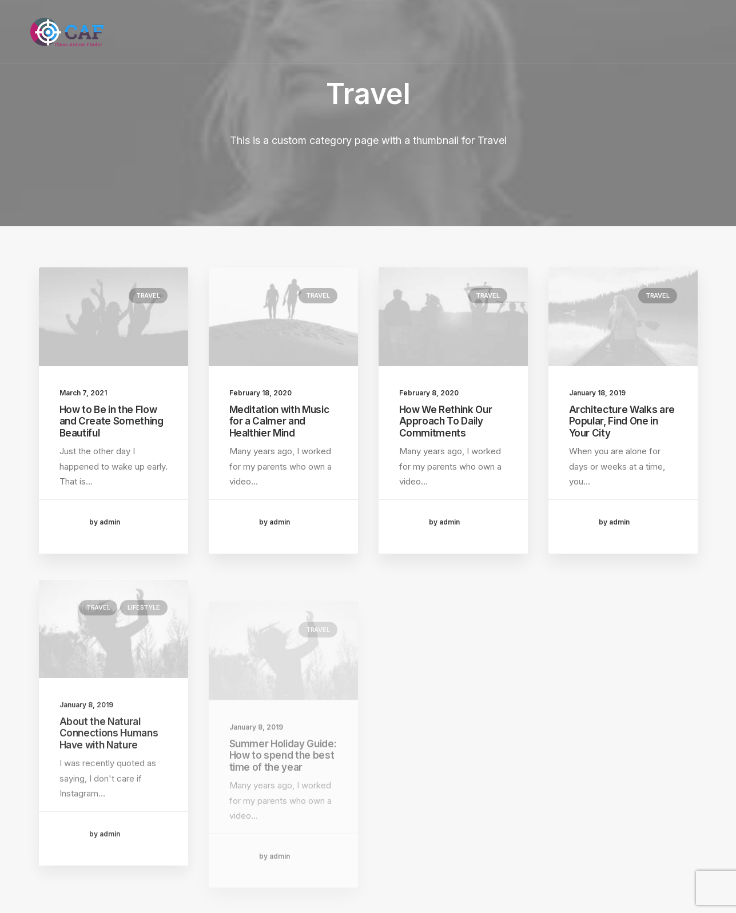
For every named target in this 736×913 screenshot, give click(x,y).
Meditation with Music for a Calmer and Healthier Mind (279, 421)
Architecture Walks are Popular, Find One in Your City (622, 424)
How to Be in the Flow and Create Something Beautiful (111, 421)
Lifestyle (144, 643)
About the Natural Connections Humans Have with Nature (108, 769)
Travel (148, 295)
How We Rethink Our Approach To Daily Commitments (445, 421)
